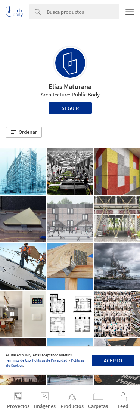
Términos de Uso (18, 360)
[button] (24, 132)
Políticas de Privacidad (50, 360)
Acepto (113, 360)
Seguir (70, 108)
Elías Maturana (70, 86)
